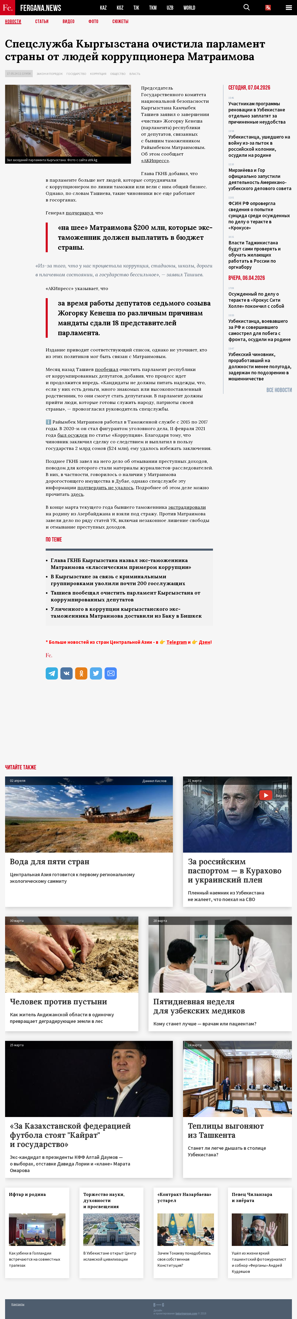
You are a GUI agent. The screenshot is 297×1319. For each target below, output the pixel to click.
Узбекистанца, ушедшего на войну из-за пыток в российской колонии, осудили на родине (259, 146)
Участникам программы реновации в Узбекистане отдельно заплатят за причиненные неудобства (257, 112)
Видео (69, 21)
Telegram (177, 642)
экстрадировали (187, 507)
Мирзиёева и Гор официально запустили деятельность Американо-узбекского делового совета (259, 179)
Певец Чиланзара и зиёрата (252, 1197)
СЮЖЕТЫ (120, 21)
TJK (136, 8)
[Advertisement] (148, 726)
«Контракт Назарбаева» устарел (184, 1197)
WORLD (189, 8)
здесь (77, 494)
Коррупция (98, 74)
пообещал (106, 369)
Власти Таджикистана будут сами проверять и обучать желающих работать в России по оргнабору (254, 255)
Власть (134, 74)
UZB (170, 8)
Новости (13, 21)
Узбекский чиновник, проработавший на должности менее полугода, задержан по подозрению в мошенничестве (259, 366)
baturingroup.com (186, 1313)
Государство (76, 74)
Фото (93, 21)
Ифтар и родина (27, 1194)
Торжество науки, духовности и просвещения (103, 1200)
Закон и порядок (50, 74)
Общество (118, 74)
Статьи (42, 21)
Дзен (204, 642)
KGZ (120, 8)
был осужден (72, 435)
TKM (153, 8)
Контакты (17, 1304)
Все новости (279, 390)
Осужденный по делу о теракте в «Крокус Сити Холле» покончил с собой (256, 300)
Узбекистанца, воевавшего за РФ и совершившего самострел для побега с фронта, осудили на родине (259, 330)
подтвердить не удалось (105, 488)
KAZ (103, 8)
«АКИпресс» (155, 160)
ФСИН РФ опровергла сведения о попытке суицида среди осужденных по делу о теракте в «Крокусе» (259, 215)
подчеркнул (79, 213)
